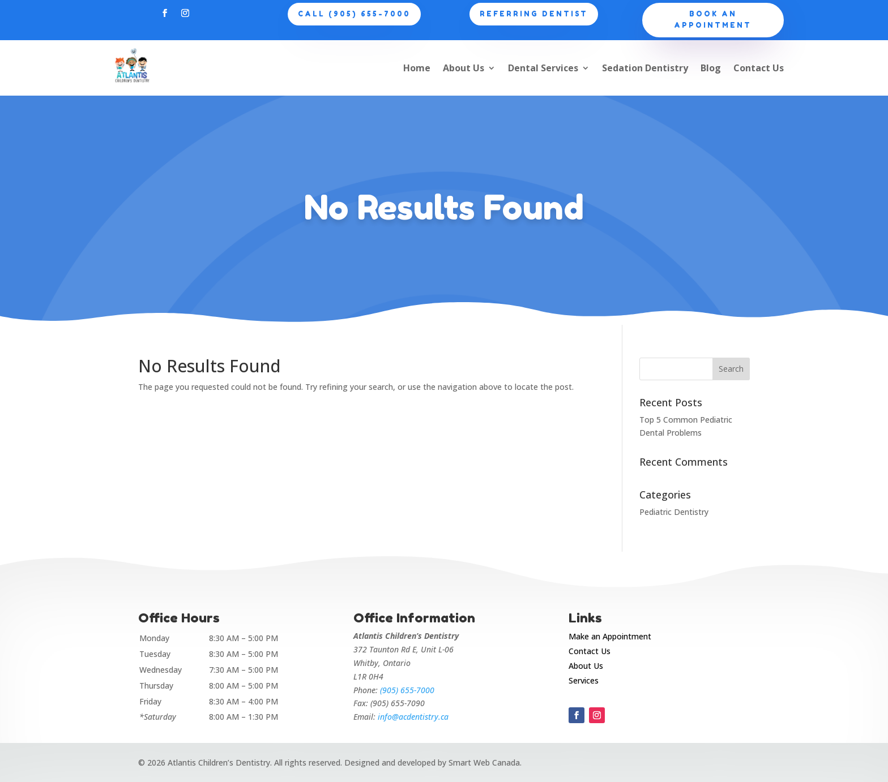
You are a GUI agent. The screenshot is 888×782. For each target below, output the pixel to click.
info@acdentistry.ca (413, 716)
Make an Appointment (610, 636)
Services (584, 680)
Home (416, 68)
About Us (463, 68)
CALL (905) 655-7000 (354, 14)
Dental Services (543, 68)
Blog (711, 68)
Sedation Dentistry (645, 68)
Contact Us (758, 68)
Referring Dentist (534, 14)
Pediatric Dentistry (673, 511)
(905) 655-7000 (407, 690)
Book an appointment (713, 19)
